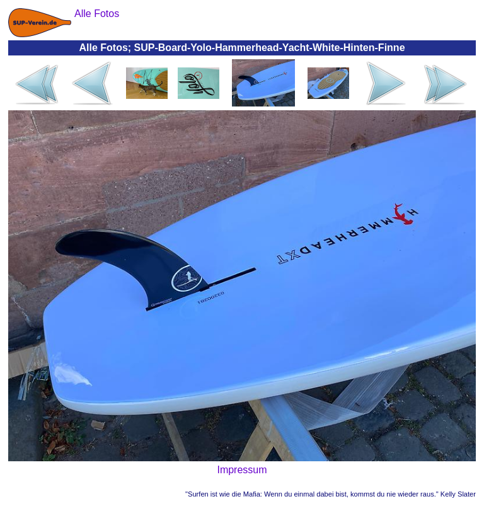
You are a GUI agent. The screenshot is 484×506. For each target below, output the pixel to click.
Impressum (242, 469)
